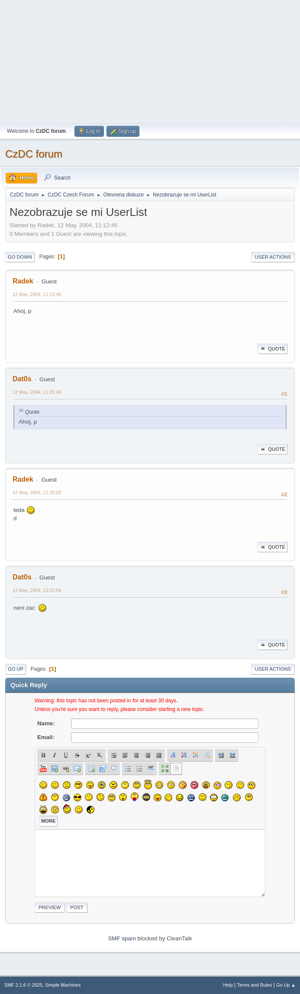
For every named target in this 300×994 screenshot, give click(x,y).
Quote (272, 348)
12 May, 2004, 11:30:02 (37, 492)
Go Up (15, 669)
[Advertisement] (150, 60)
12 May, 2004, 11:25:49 (37, 392)
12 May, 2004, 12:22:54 (37, 590)
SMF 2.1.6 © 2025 (23, 985)
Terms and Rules (254, 985)
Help (228, 985)
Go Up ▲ (286, 985)
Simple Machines (63, 985)
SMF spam (121, 938)
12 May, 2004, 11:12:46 (37, 294)
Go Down (20, 257)
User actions (273, 257)
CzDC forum (33, 154)
